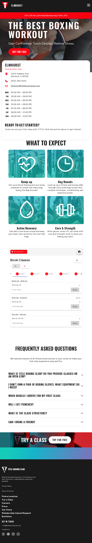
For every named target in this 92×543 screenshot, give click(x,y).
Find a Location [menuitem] (10, 496)
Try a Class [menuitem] (7, 500)
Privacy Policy (7, 486)
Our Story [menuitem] (7, 510)
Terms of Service (8, 491)
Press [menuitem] (5, 506)
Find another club (13, 69)
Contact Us (6, 529)
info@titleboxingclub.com (11, 525)
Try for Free (19, 52)
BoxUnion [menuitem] (7, 516)
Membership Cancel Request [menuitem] (16, 513)
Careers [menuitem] (6, 503)
